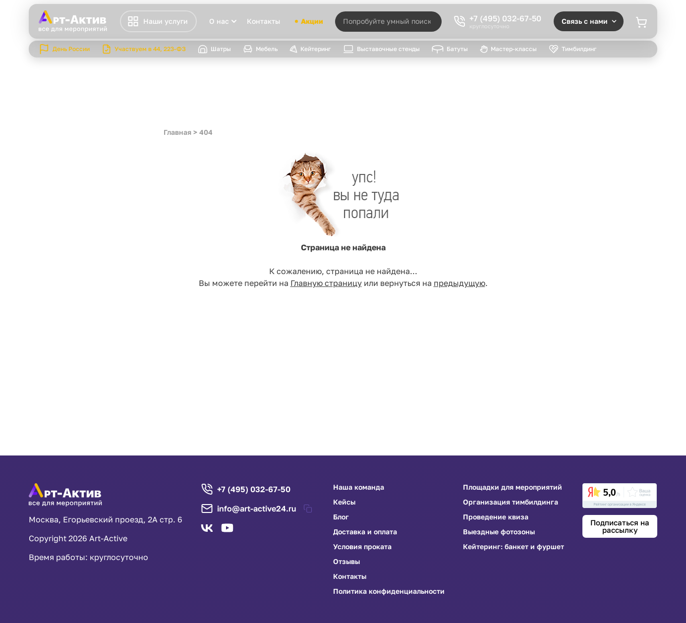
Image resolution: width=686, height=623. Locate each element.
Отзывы (346, 562)
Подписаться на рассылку (619, 526)
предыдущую (459, 283)
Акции (308, 21)
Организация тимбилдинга (510, 502)
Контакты (263, 21)
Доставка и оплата (365, 532)
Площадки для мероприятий (512, 487)
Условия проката (362, 547)
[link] (619, 495)
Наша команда (358, 487)
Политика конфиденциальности (389, 591)
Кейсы (344, 502)
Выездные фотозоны (499, 532)
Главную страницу (326, 283)
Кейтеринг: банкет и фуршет (513, 547)
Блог (341, 517)
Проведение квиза (495, 517)
